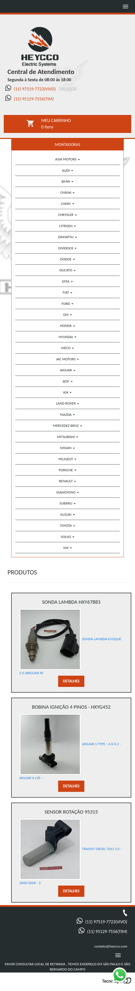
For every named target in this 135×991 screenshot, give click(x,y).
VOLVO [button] (67, 536)
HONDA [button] (67, 325)
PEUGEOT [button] (67, 459)
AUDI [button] (67, 170)
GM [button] (67, 314)
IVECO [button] (67, 348)
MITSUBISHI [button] (67, 437)
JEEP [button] (67, 381)
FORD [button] (67, 303)
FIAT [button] (67, 292)
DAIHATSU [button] (67, 237)
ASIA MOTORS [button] (67, 159)
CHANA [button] (67, 192)
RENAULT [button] (67, 481)
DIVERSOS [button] (67, 248)
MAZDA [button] (67, 414)
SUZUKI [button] (67, 514)
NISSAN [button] (67, 448)
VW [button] (67, 547)
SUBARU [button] (67, 503)
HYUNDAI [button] (67, 337)
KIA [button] (67, 392)
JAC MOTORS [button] (67, 359)
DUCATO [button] (67, 270)
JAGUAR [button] (67, 370)
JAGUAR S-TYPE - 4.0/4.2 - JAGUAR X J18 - (71, 741)
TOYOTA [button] (67, 525)
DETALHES (71, 681)
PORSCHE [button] (67, 470)
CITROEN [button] (67, 226)
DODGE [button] (67, 259)
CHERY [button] (67, 203)
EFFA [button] (67, 281)
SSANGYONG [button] (67, 492)
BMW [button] (68, 181)
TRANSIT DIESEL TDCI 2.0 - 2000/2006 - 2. (71, 846)
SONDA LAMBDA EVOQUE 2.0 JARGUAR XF (71, 636)
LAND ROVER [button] (67, 403)
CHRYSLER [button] (67, 214)
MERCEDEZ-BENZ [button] (67, 425)
